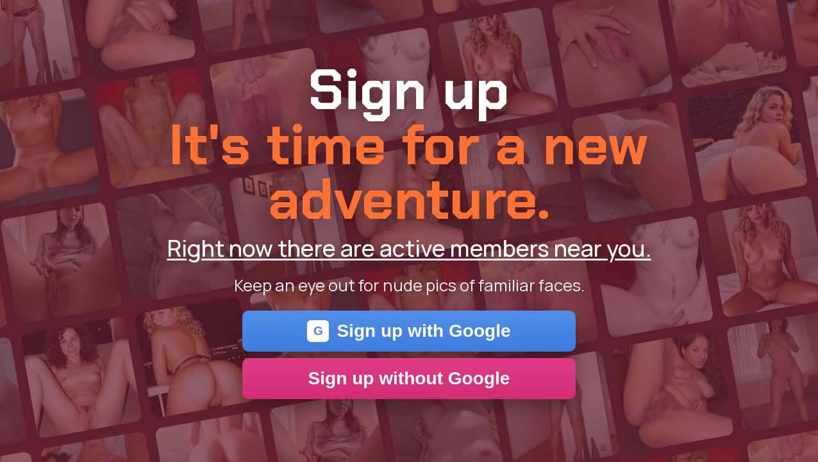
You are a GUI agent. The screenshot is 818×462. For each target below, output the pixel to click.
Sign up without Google (409, 378)
